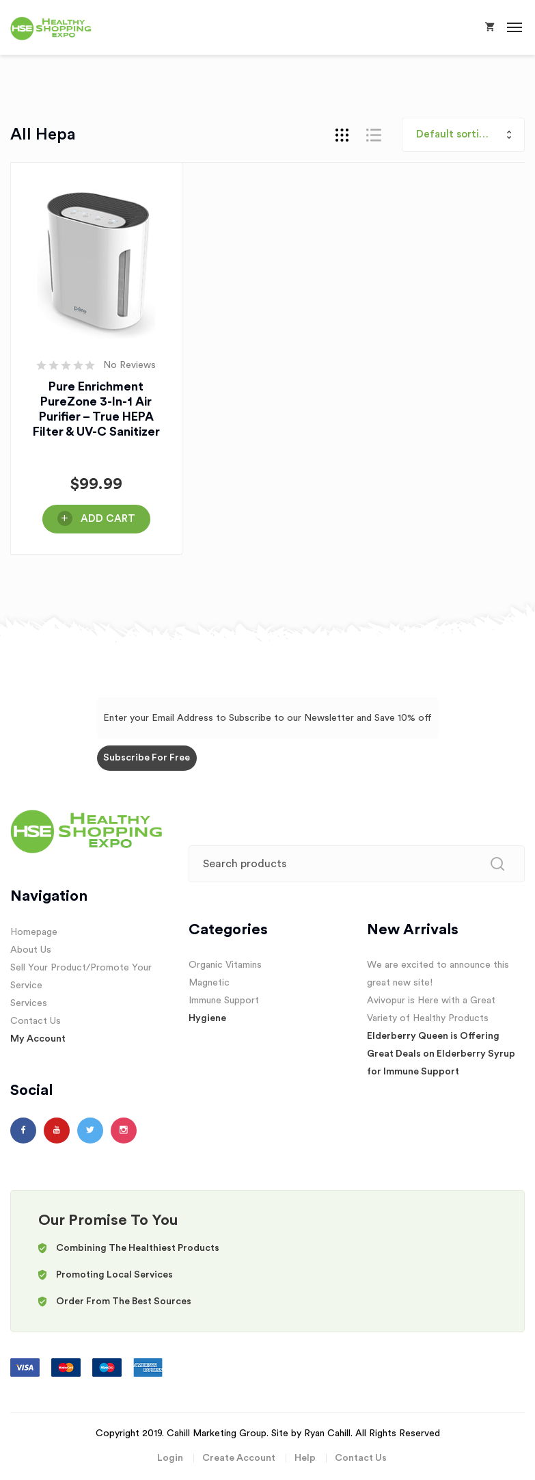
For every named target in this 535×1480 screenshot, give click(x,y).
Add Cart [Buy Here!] (108, 519)
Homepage (33, 932)
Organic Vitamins (225, 965)
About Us (30, 950)
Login (170, 1458)
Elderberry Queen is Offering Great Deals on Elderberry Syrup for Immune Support (441, 1053)
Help (305, 1458)
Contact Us (35, 1021)
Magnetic (209, 983)
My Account (38, 1039)
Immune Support (224, 1000)
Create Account (238, 1458)
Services (28, 1003)
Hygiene (207, 1018)
